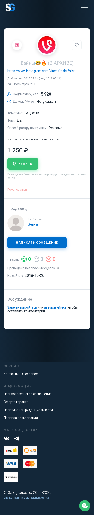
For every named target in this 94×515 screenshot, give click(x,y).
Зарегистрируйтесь (22, 307)
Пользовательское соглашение (28, 394)
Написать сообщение (37, 242)
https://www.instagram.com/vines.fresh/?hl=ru (41, 71)
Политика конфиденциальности (28, 410)
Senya (33, 224)
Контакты (11, 374)
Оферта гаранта (16, 402)
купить (22, 164)
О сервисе (30, 374)
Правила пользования (21, 418)
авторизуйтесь (55, 307)
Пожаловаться (17, 189)
